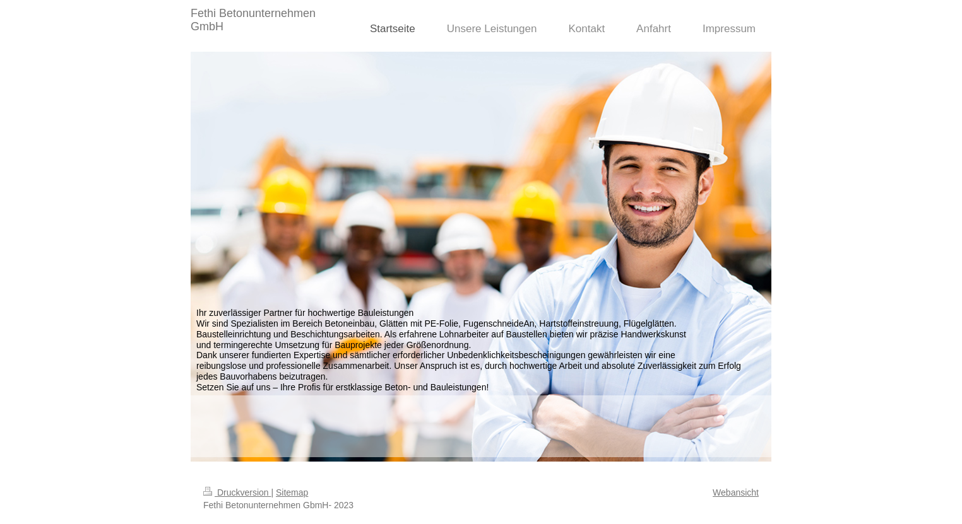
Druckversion (237, 492)
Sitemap (292, 492)
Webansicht (736, 492)
